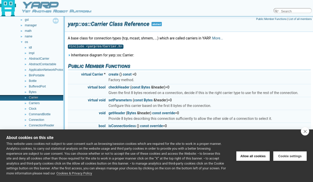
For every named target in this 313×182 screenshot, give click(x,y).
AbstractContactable (42, 64)
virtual (86, 74)
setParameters (120, 100)
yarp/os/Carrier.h (104, 46)
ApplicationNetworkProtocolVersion (52, 70)
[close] (305, 131)
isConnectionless (122, 126)
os (26, 42)
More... (217, 38)
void (102, 100)
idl (30, 47)
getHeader (117, 113)
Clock (32, 108)
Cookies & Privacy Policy (74, 173)
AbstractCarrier (39, 58)
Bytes (32, 92)
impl (31, 53)
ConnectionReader (41, 125)
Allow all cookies (253, 155)
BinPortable (37, 75)
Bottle (33, 81)
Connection (36, 120)
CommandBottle (40, 114)
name (28, 36)
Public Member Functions (271, 19)
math (28, 31)
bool (102, 87)
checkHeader (119, 87)
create (114, 74)
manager (31, 25)
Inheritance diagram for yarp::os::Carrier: (101, 55)
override (168, 113)
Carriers (34, 103)
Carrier (33, 97)
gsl (27, 19)
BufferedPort (37, 86)
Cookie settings (290, 155)
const (127, 74)
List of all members (300, 19)
